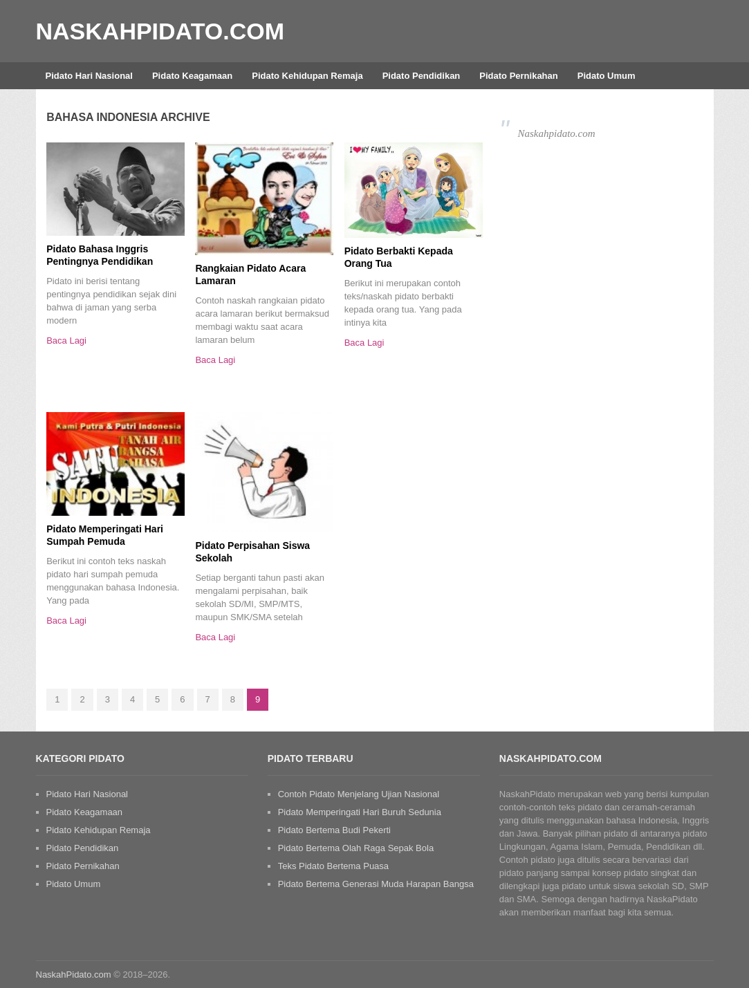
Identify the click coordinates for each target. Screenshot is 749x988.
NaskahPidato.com (160, 31)
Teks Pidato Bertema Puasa (333, 866)
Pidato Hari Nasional (89, 76)
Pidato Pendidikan (421, 76)
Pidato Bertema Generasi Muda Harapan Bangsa (376, 884)
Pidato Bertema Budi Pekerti (334, 830)
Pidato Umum (606, 76)
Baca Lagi (66, 340)
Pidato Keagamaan (192, 76)
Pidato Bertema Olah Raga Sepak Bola (356, 848)
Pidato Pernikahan (518, 76)
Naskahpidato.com (556, 133)
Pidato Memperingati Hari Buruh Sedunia (359, 812)
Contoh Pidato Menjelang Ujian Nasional (358, 794)
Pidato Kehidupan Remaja (307, 76)
